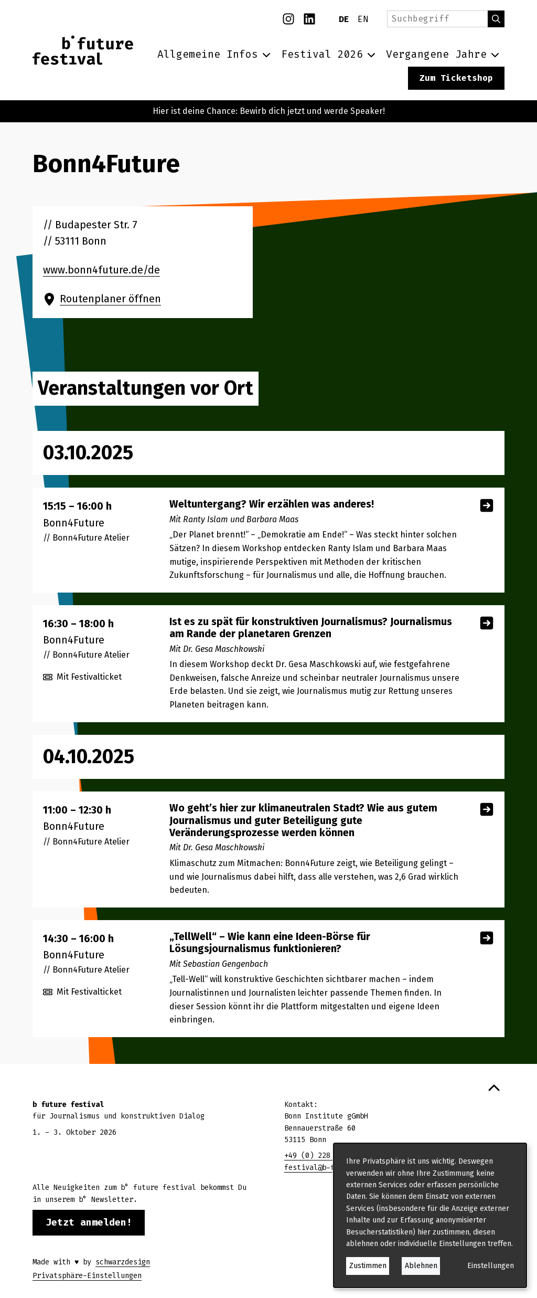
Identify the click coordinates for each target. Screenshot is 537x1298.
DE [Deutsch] (344, 19)
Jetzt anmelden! (89, 1222)
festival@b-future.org (328, 1168)
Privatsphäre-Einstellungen (87, 1276)
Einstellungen (490, 1265)
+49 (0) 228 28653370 (326, 1155)
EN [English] (363, 19)
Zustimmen (367, 1265)
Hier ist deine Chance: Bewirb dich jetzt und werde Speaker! (269, 111)
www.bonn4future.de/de (101, 270)
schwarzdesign (122, 1262)
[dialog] (430, 1215)
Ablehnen (421, 1265)
